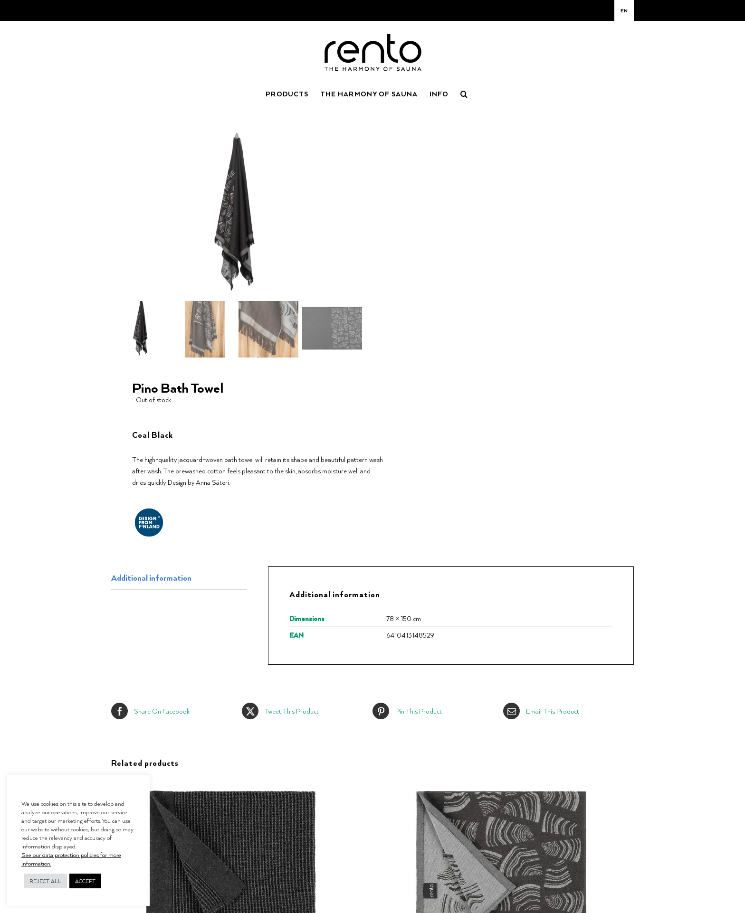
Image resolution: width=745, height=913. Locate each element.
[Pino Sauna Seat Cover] (501, 782)
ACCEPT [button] (85, 881)
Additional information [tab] (151, 576)
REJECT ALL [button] (45, 881)
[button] (464, 93)
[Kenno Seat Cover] (230, 782)
